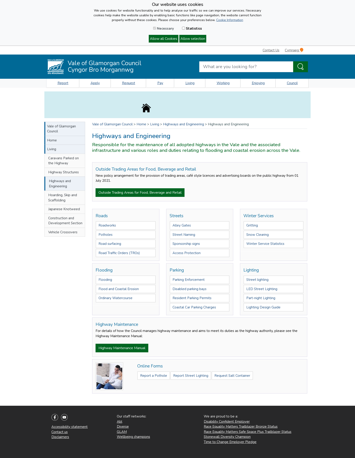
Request (128, 83)
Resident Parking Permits (192, 298)
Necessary (163, 28)
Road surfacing (109, 243)
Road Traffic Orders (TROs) (119, 253)
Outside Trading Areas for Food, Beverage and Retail (140, 192)
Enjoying (258, 83)
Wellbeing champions (133, 436)
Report (63, 83)
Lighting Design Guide (263, 307)
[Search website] (246, 66)
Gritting (252, 225)
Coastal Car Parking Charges (194, 307)
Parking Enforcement (189, 279)
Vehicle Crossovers (62, 232)
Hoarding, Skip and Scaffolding (62, 198)
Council (292, 83)
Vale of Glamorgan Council (61, 129)
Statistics (192, 28)
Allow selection (192, 38)
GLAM (122, 431)
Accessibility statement (69, 427)
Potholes (105, 234)
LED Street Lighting (261, 289)
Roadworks (107, 225)
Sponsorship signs (186, 243)
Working (223, 83)
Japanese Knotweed (64, 209)
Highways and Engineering (60, 183)
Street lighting (257, 279)
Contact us (59, 432)
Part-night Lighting (260, 298)
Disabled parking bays (189, 289)
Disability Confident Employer (227, 421)
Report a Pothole (153, 375)
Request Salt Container (232, 375)
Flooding (105, 279)
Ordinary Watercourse (115, 298)
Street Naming (184, 234)
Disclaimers (60, 437)
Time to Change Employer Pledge (230, 442)
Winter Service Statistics (265, 243)
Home (52, 140)
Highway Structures (63, 172)
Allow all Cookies (163, 38)
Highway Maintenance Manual (121, 348)
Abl (119, 421)
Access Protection (187, 253)
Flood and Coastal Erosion (118, 289)
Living (189, 83)
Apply (95, 83)
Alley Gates (182, 225)
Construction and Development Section (65, 221)
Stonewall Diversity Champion (227, 436)
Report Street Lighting (190, 375)
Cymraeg (294, 50)
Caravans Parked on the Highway (63, 161)
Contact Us (271, 50)
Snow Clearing (257, 234)
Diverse (123, 426)
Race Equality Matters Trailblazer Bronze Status (241, 426)
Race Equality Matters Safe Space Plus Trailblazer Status (247, 431)
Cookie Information (229, 20)
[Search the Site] (300, 66)
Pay (160, 83)
